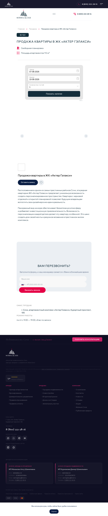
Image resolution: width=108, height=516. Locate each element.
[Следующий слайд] (86, 136)
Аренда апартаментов (18, 390)
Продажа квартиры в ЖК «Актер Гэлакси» (58, 29)
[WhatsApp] (13, 438)
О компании (81, 390)
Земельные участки (51, 404)
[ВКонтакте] (8, 447)
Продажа (33, 29)
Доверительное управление (21, 397)
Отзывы (79, 400)
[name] (53, 279)
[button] (28, 182)
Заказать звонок (32, 290)
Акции (78, 404)
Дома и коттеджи (50, 400)
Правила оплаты (16, 404)
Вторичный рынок (50, 397)
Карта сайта (79, 494)
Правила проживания (18, 400)
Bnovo (81, 100)
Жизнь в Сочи (81, 407)
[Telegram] (19, 438)
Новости (79, 397)
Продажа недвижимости (53, 390)
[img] (74, 14)
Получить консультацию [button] (87, 339)
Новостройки (48, 393)
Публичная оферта (84, 411)
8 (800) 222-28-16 (84, 14)
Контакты (80, 393)
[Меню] (101, 4)
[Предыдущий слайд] (22, 136)
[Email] (24, 438)
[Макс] (8, 438)
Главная (21, 29)
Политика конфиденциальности (16, 494)
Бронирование (15, 393)
